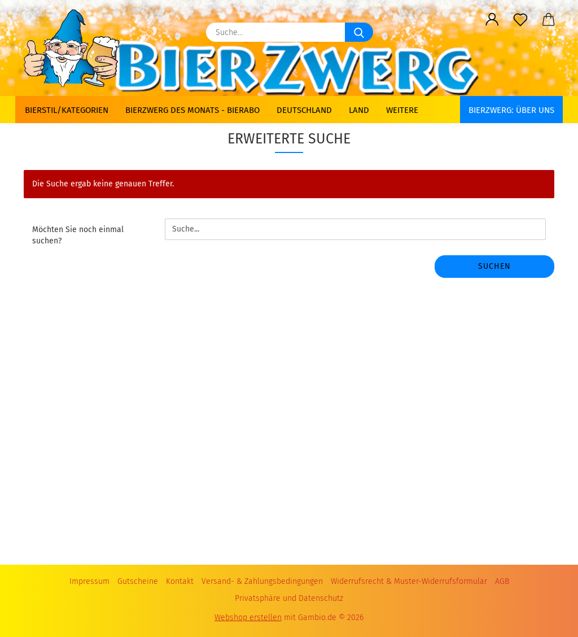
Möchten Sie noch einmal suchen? (78, 235)
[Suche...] (359, 32)
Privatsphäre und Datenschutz (289, 598)
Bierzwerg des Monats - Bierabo (192, 110)
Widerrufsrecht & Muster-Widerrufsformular (409, 581)
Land (359, 110)
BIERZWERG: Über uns (511, 110)
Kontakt (180, 581)
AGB (502, 581)
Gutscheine (137, 581)
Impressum (89, 581)
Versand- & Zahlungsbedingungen (262, 581)
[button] (492, 20)
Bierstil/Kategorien (66, 110)
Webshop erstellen (248, 617)
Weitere (402, 110)
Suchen (494, 266)
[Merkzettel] (520, 20)
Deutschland (304, 110)
